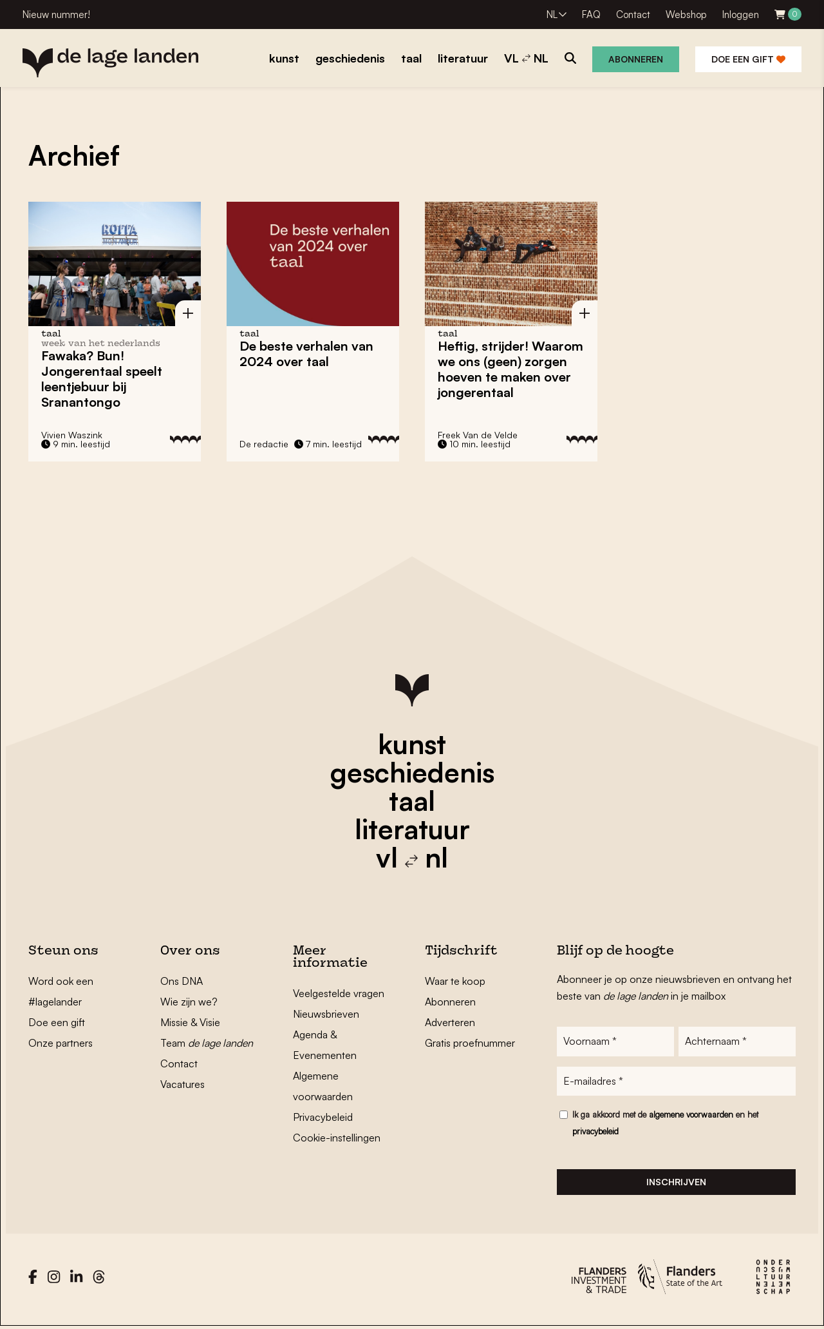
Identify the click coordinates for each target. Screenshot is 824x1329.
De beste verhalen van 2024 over (306, 353)
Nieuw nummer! (56, 14)
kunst (412, 744)
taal (412, 800)
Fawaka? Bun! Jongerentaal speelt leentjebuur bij (101, 378)
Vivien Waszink (71, 434)
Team (206, 1042)
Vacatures (182, 1084)
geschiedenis (412, 772)
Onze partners (60, 1042)
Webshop (686, 14)
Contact (633, 14)
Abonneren (635, 58)
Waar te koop (455, 981)
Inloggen (740, 14)
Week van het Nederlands (100, 344)
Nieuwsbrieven (326, 1013)
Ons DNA (181, 981)
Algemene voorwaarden (323, 1086)
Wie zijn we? (189, 1001)
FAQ (591, 14)
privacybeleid (595, 1132)
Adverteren (450, 1022)
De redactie (263, 443)
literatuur (412, 829)
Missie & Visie (190, 1022)
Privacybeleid (323, 1117)
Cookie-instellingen (336, 1137)
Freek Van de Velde (478, 434)
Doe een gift (748, 58)
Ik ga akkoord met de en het (665, 1123)
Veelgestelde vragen (338, 993)
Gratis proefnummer (470, 1042)
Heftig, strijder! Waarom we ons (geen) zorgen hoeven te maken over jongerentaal (510, 369)
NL (552, 14)
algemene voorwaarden (691, 1115)
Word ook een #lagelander (60, 991)
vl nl (412, 857)
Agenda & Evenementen (325, 1045)
